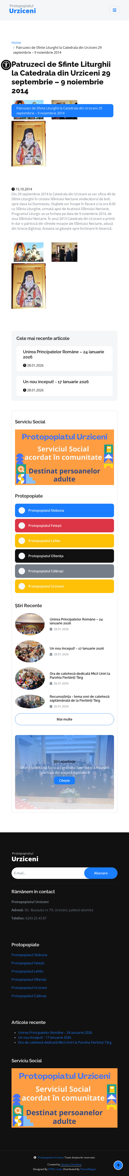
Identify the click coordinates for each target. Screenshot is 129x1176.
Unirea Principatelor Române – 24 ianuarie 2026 (76, 621)
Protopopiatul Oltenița (29, 979)
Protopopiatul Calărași (29, 996)
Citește (64, 780)
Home (16, 42)
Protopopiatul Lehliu (27, 971)
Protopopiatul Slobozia (29, 955)
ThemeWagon (88, 1169)
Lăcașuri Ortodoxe (71, 1164)
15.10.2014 (22, 189)
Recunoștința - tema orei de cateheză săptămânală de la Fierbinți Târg (79, 698)
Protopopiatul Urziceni (29, 987)
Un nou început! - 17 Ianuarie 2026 (56, 381)
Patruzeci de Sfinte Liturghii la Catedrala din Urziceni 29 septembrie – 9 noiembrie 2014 (61, 77)
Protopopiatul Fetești (28, 963)
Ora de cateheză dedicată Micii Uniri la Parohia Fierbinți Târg (80, 675)
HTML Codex (55, 1169)
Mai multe (64, 719)
